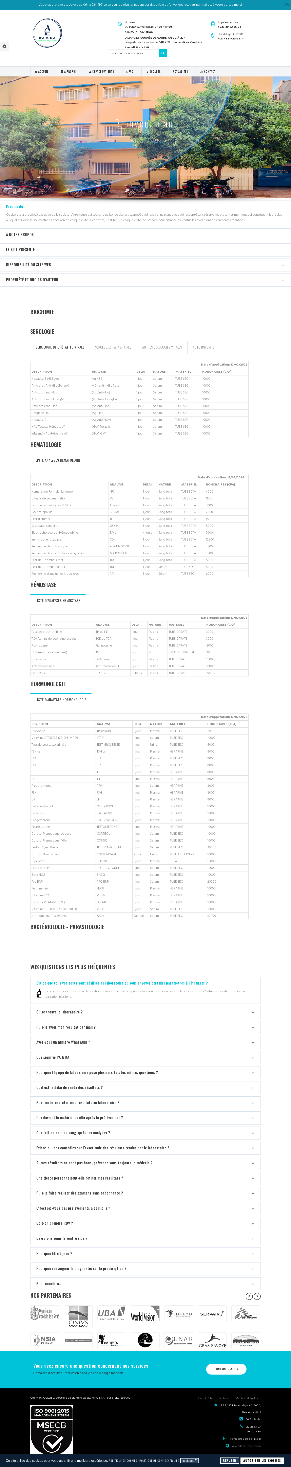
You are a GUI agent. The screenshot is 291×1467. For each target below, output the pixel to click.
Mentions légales (247, 1398)
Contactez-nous (226, 1369)
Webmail (224, 1398)
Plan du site (205, 1398)
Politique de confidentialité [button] (159, 1461)
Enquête (153, 71)
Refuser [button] (229, 1460)
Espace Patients (101, 71)
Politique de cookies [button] (123, 1461)
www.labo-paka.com (246, 1446)
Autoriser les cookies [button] (262, 1460)
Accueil (41, 71)
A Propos (69, 71)
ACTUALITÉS (180, 71)
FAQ (130, 71)
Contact (208, 71)
